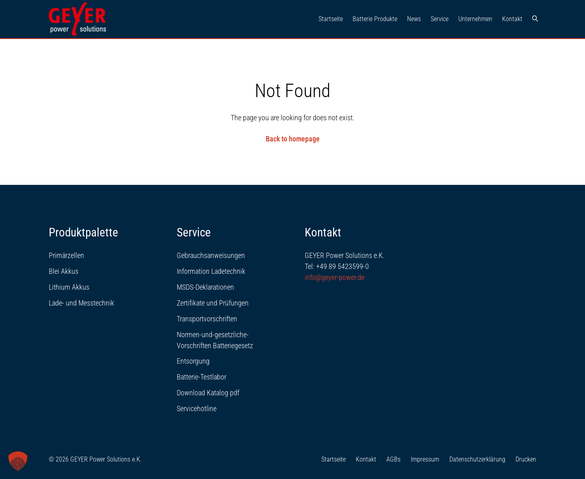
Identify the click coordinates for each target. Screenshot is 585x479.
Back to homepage (293, 138)
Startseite (330, 19)
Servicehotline (197, 408)
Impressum (425, 459)
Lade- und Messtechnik (81, 303)
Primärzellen (66, 255)
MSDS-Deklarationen (205, 287)
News (414, 19)
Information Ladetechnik (211, 271)
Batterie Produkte (375, 19)
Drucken (526, 459)
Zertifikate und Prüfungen (213, 303)
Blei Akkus (63, 271)
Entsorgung (193, 361)
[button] (18, 461)
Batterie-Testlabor (201, 377)
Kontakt (512, 19)
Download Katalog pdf (208, 392)
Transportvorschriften (207, 318)
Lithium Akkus (69, 287)
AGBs (393, 459)
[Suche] (535, 19)
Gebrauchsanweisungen (211, 255)
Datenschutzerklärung (477, 459)
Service (439, 19)
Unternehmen (475, 19)
